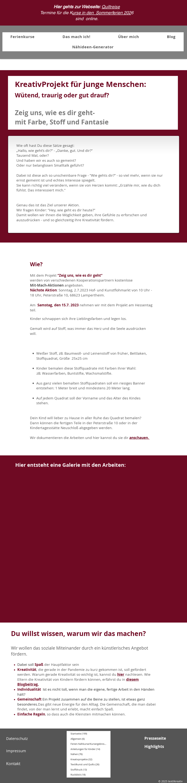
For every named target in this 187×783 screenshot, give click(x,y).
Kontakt (13, 763)
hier (120, 674)
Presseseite (155, 738)
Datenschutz (17, 738)
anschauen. (139, 437)
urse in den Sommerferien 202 (101, 12)
